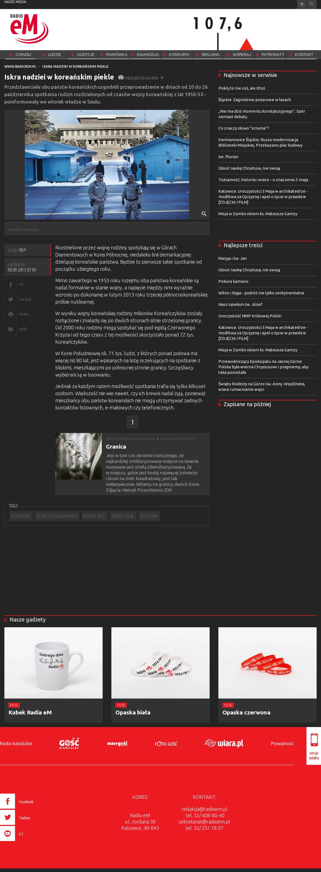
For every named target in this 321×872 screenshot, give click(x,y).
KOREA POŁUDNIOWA (57, 516)
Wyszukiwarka (312, 4)
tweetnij (25, 299)
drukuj (23, 314)
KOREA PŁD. (94, 516)
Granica (116, 446)
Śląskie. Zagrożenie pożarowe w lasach (254, 99)
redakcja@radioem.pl (204, 809)
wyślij (22, 328)
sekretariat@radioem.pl (204, 821)
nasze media (15, 2)
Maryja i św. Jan (232, 258)
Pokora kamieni (233, 281)
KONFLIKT (21, 516)
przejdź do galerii (141, 78)
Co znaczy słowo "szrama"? (243, 128)
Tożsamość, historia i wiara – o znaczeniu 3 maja (263, 179)
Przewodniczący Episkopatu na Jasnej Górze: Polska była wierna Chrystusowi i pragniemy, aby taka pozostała (263, 367)
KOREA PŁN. (122, 516)
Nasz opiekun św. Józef (240, 304)
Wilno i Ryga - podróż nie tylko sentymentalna (261, 292)
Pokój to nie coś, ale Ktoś (241, 88)
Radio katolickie (16, 743)
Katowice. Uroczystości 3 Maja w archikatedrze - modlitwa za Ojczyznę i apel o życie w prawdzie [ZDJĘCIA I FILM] (263, 196)
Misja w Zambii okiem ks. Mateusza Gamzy (257, 213)
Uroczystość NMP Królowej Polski (249, 316)
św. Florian (228, 156)
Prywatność (282, 743)
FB (21, 284)
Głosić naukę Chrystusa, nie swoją (249, 168)
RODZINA (149, 516)
